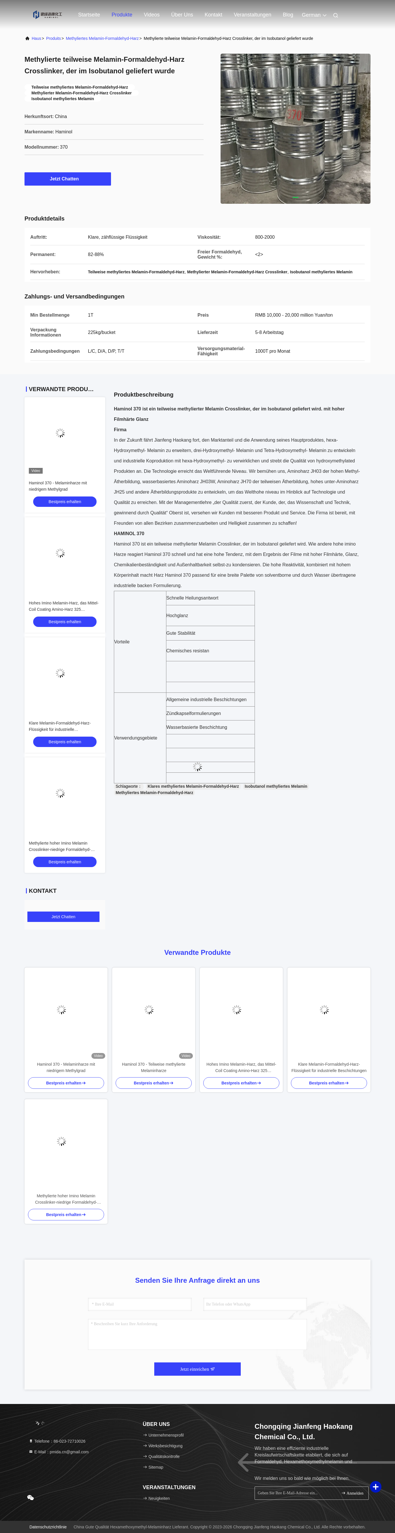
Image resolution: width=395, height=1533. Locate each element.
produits (53, 38)
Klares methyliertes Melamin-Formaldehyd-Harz (193, 786)
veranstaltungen (252, 15)
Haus (36, 38)
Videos (152, 15)
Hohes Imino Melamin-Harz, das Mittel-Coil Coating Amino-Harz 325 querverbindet (64, 609)
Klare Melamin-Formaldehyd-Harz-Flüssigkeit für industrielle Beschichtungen (60, 729)
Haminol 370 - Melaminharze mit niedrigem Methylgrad (66, 1067)
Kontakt (213, 15)
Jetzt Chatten (68, 179)
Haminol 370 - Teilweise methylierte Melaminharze (153, 1067)
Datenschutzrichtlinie (48, 1527)
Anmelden (352, 1493)
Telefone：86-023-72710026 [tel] (57, 1441)
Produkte (122, 15)
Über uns (182, 15)
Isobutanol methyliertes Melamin (276, 786)
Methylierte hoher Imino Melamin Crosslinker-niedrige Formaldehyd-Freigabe (60, 849)
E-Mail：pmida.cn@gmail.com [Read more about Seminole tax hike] (59, 1452)
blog (288, 15)
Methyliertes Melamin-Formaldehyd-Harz (102, 38)
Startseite (89, 15)
